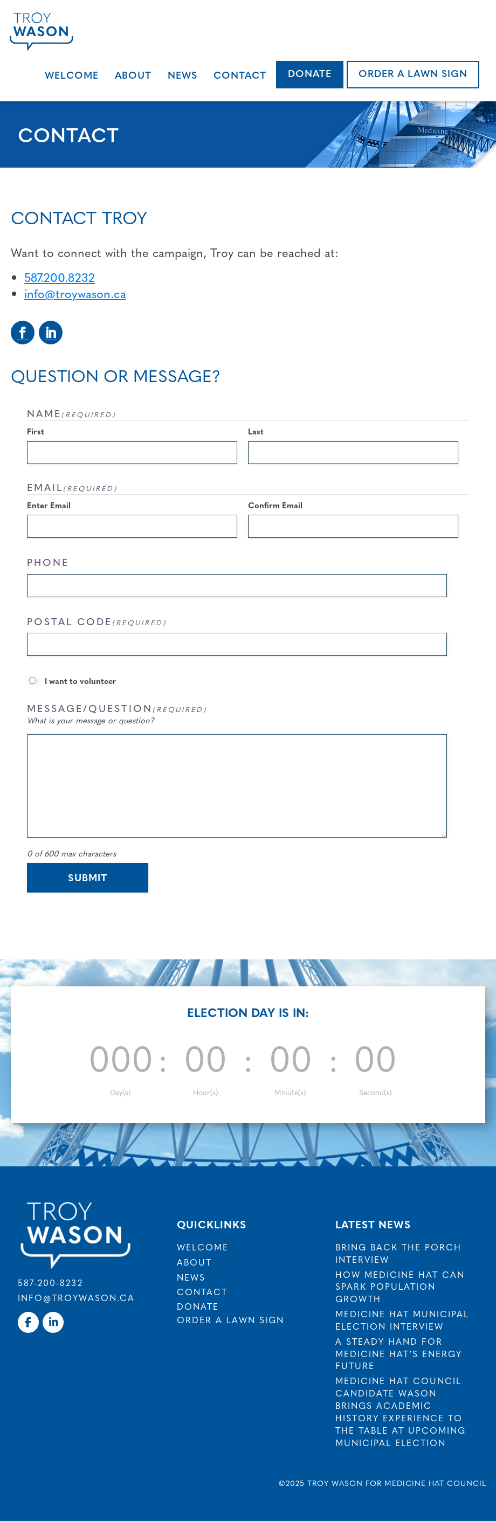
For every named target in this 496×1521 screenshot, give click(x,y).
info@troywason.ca (75, 293)
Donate (310, 73)
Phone (48, 562)
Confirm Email (275, 504)
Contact (239, 74)
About (133, 74)
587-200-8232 (50, 1282)
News (182, 74)
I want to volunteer (80, 680)
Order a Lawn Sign (413, 73)
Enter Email (49, 504)
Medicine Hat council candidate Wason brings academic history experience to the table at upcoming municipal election (400, 1411)
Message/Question (117, 708)
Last (256, 431)
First (35, 431)
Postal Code (97, 621)
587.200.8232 (59, 276)
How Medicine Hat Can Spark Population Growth (400, 1286)
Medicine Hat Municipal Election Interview (402, 1320)
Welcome (72, 74)
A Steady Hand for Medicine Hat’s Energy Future (398, 1353)
